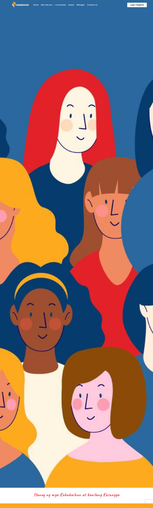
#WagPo (80, 5)
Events (71, 5)
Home (36, 5)
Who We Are (46, 5)
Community (60, 5)
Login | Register (137, 5)
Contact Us (92, 5)
